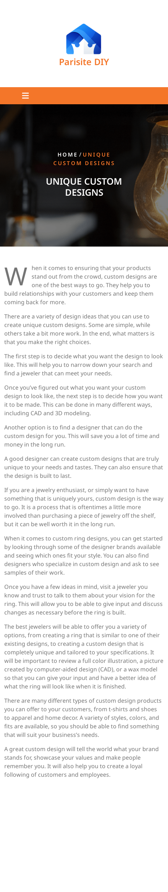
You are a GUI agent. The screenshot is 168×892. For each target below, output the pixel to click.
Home (68, 154)
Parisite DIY (84, 62)
